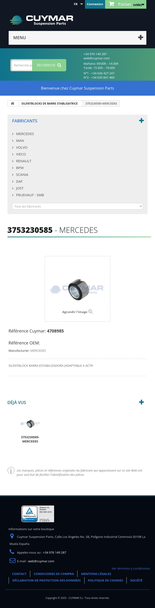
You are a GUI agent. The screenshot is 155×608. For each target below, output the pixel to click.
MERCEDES (24, 133)
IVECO (20, 154)
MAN (19, 140)
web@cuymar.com (41, 561)
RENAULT (23, 161)
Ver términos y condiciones (131, 568)
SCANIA (21, 174)
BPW (19, 167)
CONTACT (19, 574)
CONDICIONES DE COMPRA (54, 574)
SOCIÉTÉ (136, 580)
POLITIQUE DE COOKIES (105, 580)
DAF (19, 181)
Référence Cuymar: (27, 331)
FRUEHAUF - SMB (29, 195)
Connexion (95, 4)
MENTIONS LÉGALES (96, 574)
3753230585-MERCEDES (30, 439)
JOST (19, 188)
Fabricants (24, 121)
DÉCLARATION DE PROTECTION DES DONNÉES (46, 580)
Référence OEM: (24, 343)
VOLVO (21, 147)
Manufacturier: (19, 350)
